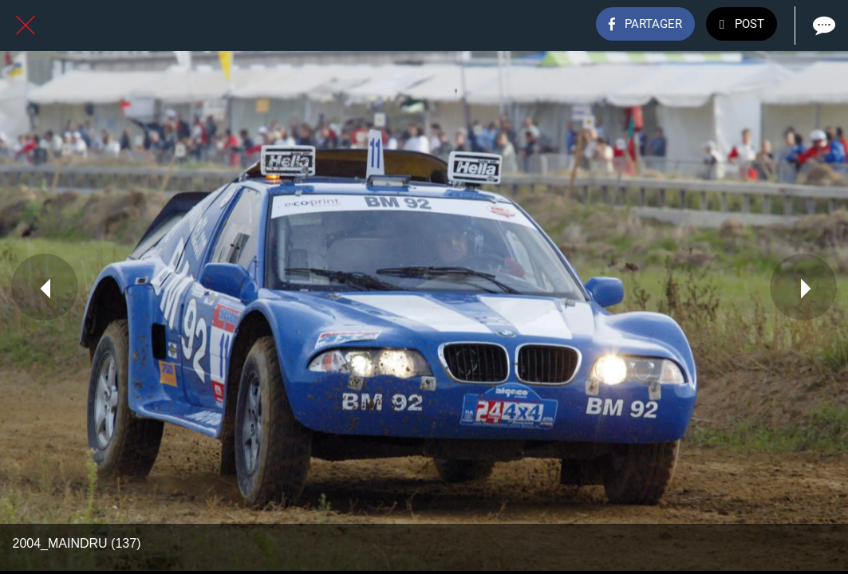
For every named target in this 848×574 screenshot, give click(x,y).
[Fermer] (25, 25)
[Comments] (822, 25)
